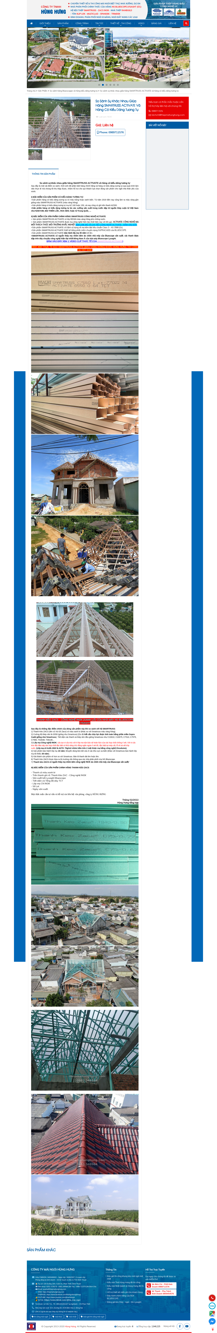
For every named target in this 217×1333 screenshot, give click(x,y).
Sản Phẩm (42, 91)
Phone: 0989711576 (111, 132)
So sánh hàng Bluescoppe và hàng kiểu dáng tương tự (74, 91)
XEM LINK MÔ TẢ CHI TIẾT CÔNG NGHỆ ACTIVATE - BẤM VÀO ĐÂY (106, 224)
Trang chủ (31, 91)
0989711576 (157, 110)
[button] (99, 85)
